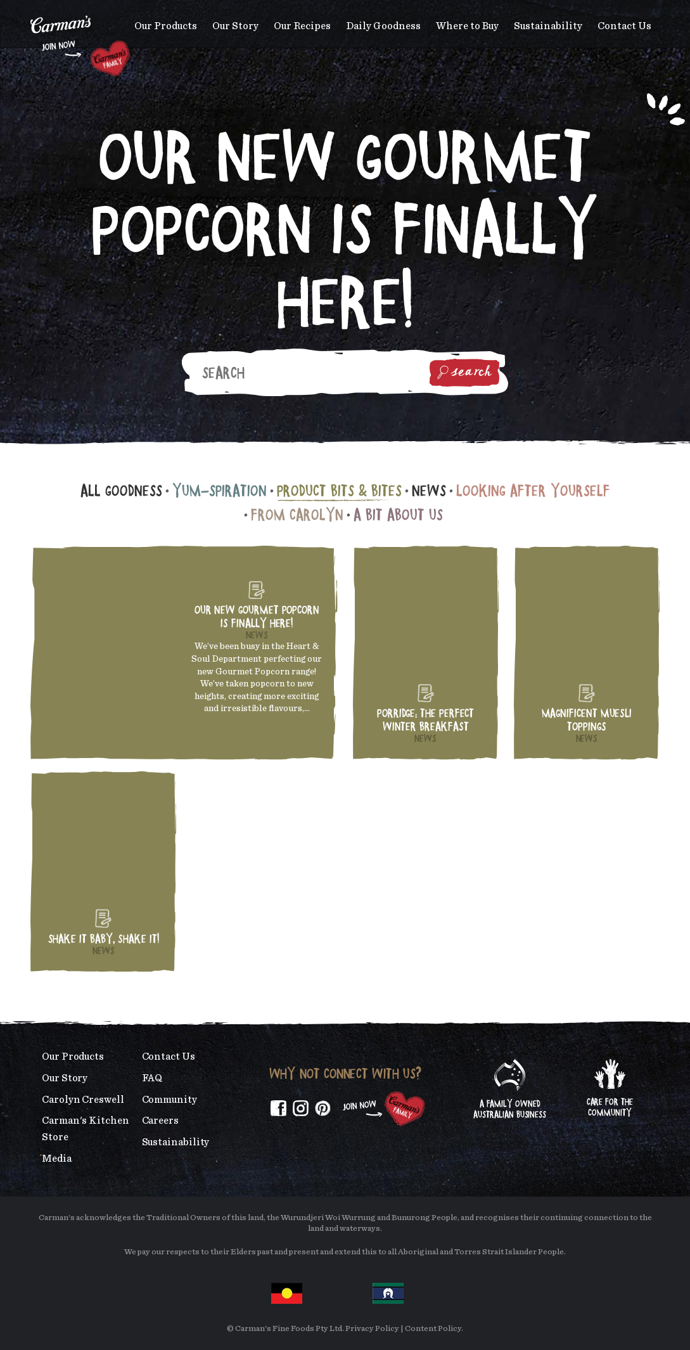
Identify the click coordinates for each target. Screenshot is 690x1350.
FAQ (152, 1078)
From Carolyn (297, 514)
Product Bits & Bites (339, 490)
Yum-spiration (219, 490)
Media (57, 1159)
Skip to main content (30, 9)
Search (464, 373)
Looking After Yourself (533, 490)
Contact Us (624, 26)
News (429, 490)
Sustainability (548, 26)
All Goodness (121, 490)
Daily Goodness (383, 26)
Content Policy (433, 1329)
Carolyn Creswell (83, 1100)
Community (169, 1100)
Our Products (165, 26)
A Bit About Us (398, 514)
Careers (160, 1120)
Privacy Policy (372, 1329)
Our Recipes (302, 26)
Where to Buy (467, 26)
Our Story (235, 26)
